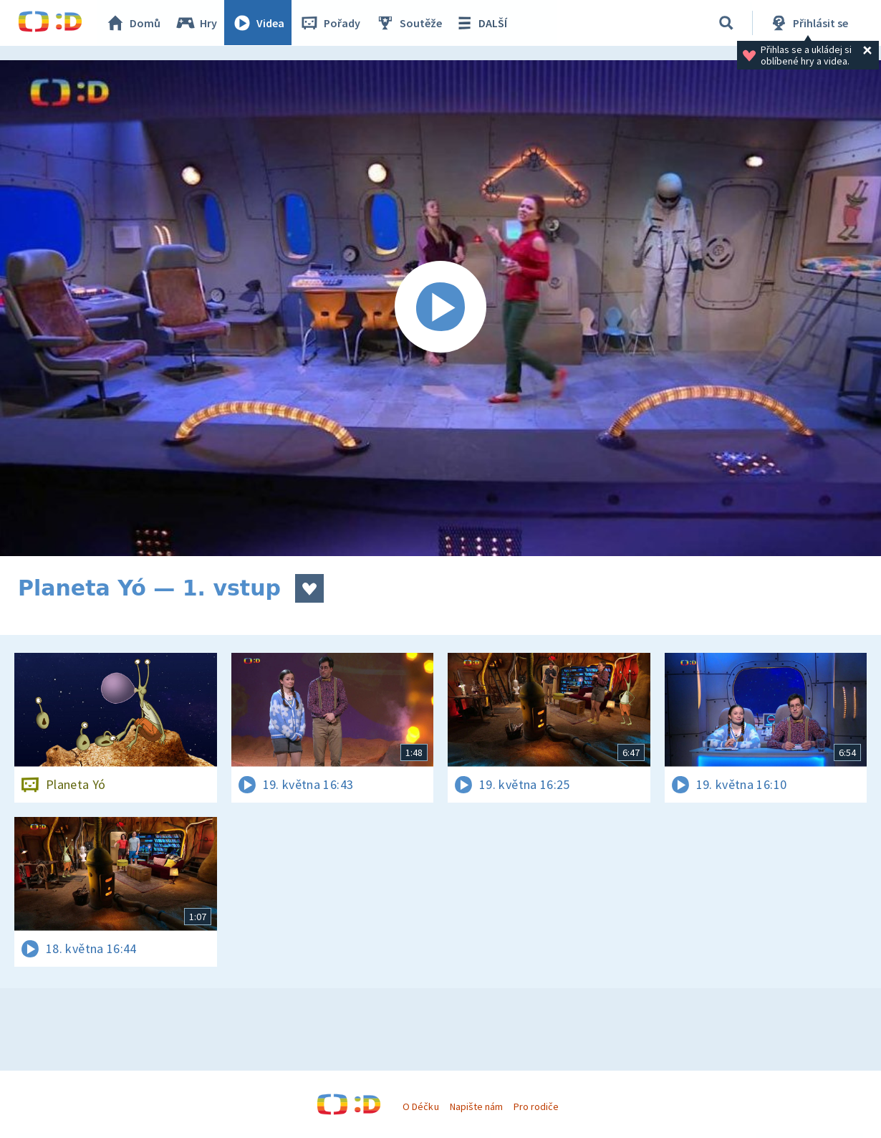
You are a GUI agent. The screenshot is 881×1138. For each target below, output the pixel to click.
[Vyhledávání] (726, 23)
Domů (133, 23)
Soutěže (409, 23)
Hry (196, 23)
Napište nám (476, 1106)
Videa (258, 23)
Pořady (330, 23)
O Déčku (420, 1106)
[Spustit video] (440, 308)
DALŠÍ (481, 23)
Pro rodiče (536, 1106)
